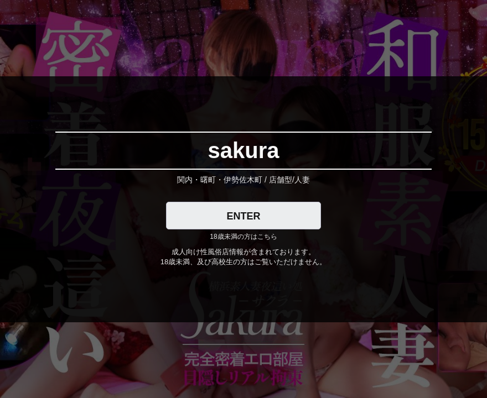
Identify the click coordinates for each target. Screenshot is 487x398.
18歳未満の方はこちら (243, 236)
